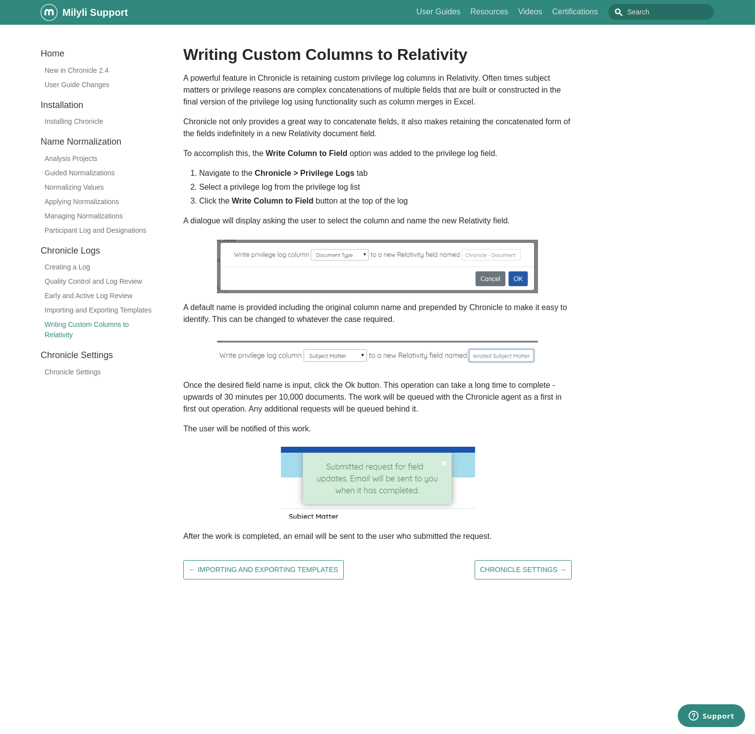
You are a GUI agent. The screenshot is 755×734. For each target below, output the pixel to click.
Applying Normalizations (82, 202)
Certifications (597, 11)
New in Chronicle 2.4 (76, 70)
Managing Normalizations (84, 216)
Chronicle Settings (73, 372)
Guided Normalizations (80, 173)
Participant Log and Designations (95, 230)
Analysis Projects (71, 158)
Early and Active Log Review (88, 296)
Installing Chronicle (74, 121)
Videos (552, 11)
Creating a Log (67, 267)
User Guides (460, 11)
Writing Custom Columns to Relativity (87, 329)
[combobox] (672, 12)
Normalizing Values (74, 187)
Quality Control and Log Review (93, 281)
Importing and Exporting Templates (98, 310)
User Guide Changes (77, 85)
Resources (511, 11)
